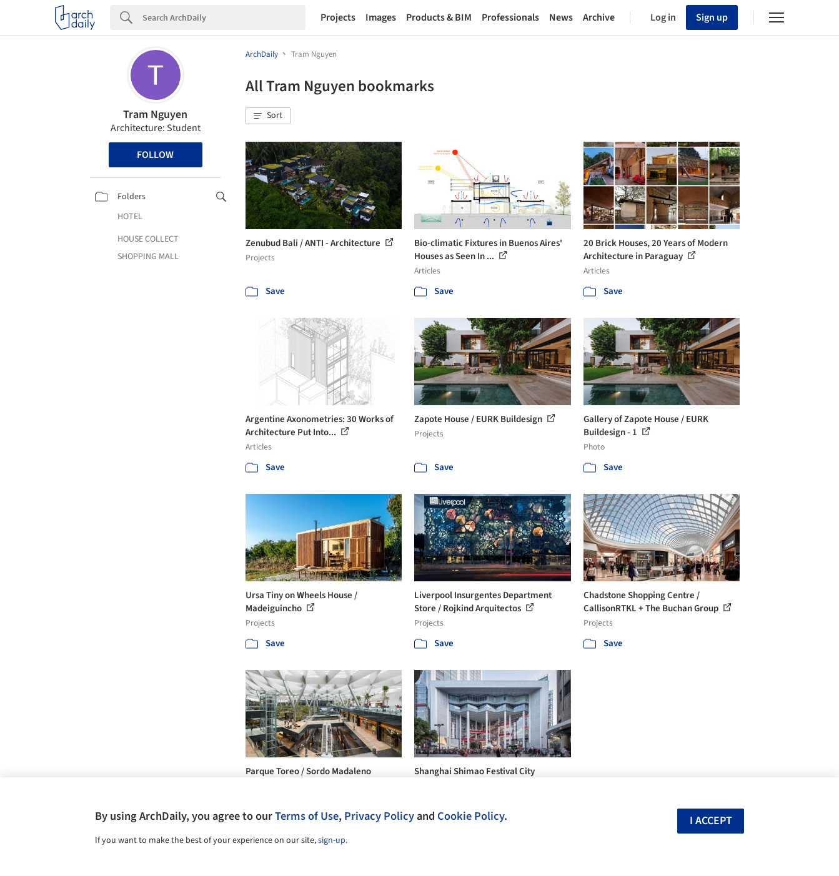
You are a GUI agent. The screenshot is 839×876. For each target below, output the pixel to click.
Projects (337, 17)
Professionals (510, 17)
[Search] (223, 17)
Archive (599, 17)
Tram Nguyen (155, 114)
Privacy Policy (379, 816)
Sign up (712, 17)
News (561, 17)
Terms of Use (307, 816)
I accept (711, 821)
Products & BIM (439, 17)
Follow (155, 155)
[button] (268, 116)
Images (380, 17)
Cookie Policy (470, 816)
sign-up (331, 840)
